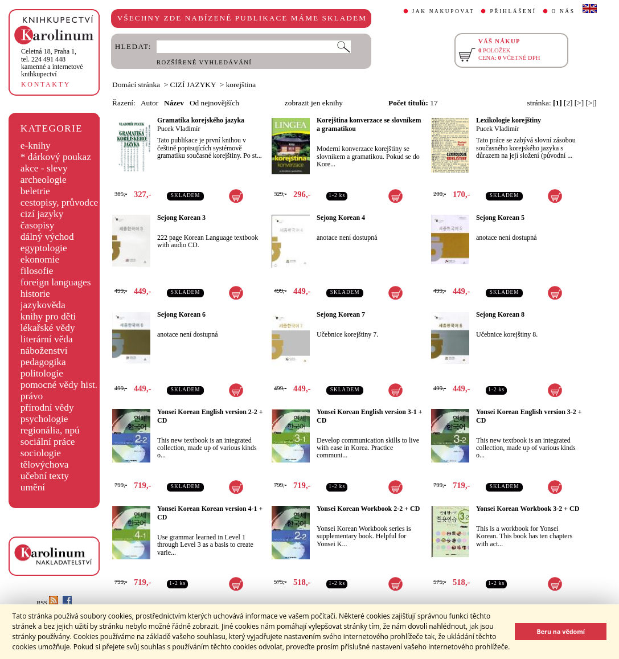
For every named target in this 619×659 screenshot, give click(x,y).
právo (32, 396)
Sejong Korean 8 (500, 314)
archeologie (44, 179)
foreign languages (56, 282)
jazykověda (43, 305)
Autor (149, 103)
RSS (47, 603)
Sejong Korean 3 (181, 218)
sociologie (41, 453)
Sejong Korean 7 (341, 314)
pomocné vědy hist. (59, 384)
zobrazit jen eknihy (314, 103)
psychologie (44, 419)
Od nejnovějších (214, 103)
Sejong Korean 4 (341, 218)
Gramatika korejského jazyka (200, 120)
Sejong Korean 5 (500, 218)
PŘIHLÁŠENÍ (513, 11)
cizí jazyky (42, 213)
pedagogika (43, 362)
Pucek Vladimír (178, 129)
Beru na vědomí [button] (560, 631)
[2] (568, 103)
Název (174, 103)
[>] (579, 103)
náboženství (44, 350)
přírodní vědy (47, 407)
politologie (42, 373)
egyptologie (44, 248)
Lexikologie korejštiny (508, 120)
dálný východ (47, 236)
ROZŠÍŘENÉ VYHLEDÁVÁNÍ (204, 62)
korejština (241, 84)
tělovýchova (45, 464)
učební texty (45, 475)
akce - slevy (44, 168)
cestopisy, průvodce (60, 202)
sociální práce (48, 441)
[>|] (591, 103)
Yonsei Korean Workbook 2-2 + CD (368, 509)
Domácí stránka (136, 84)
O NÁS (563, 11)
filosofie (37, 270)
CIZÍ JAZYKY (193, 84)
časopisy (38, 225)
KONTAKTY (46, 84)
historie (35, 293)
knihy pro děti (48, 316)
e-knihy (36, 145)
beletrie (35, 191)
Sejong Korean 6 (181, 314)
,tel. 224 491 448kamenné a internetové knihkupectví (52, 62)
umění (33, 487)
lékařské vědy (48, 327)
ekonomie (40, 259)
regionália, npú (50, 430)
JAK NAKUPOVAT (443, 11)
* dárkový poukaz (56, 157)
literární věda (47, 339)
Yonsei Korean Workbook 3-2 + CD (527, 509)
